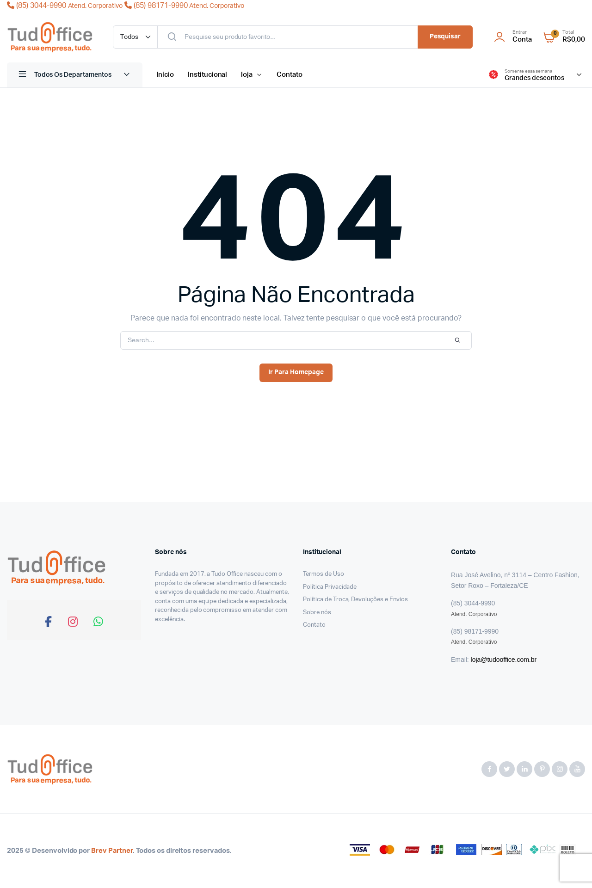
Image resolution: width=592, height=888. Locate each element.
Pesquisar (445, 36)
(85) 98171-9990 (184, 5)
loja (247, 74)
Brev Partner (112, 850)
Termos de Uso (323, 574)
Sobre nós (317, 613)
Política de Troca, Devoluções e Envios (355, 600)
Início (165, 74)
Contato (289, 74)
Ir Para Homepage (296, 372)
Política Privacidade (330, 587)
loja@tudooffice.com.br (503, 659)
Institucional (208, 74)
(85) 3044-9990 (65, 5)
